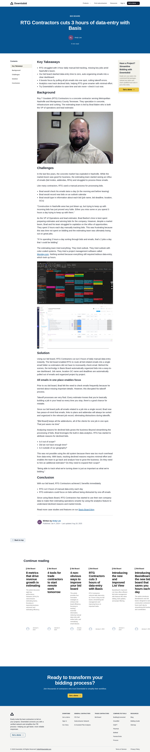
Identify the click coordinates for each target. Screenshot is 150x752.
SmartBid (116, 721)
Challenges (16, 74)
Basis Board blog (86, 509)
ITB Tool (77, 717)
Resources (113, 3)
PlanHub (116, 729)
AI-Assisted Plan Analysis (82, 725)
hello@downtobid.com (44, 749)
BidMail (115, 732)
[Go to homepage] (21, 3)
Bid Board (98, 717)
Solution (15, 79)
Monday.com (43, 254)
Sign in (122, 3)
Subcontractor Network (81, 721)
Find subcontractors (100, 3)
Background (16, 70)
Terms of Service (121, 749)
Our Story (65, 725)
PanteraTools (117, 736)
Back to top (18, 540)
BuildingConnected (119, 717)
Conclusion (16, 83)
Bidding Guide (135, 721)
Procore (115, 740)
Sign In (64, 721)
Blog (132, 717)
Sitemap (133, 725)
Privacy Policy (135, 749)
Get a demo (133, 3)
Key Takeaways (17, 66)
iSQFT (115, 725)
